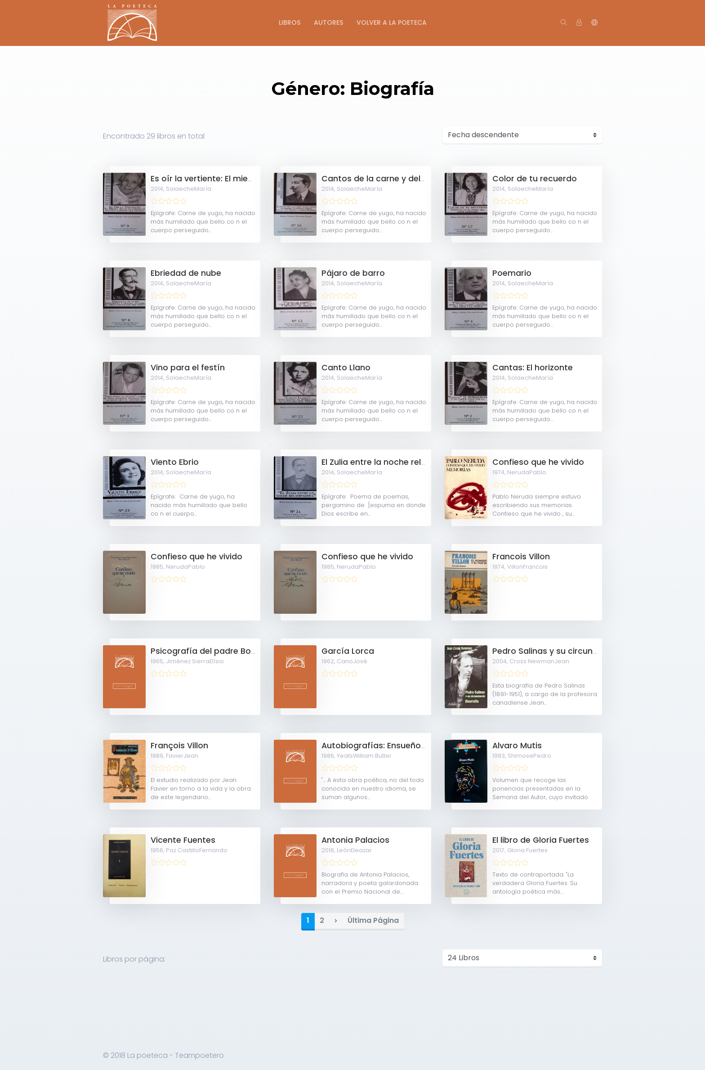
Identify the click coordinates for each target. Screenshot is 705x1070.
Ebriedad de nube (186, 273)
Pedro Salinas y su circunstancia (557, 651)
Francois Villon (521, 556)
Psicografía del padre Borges (210, 651)
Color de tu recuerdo (534, 178)
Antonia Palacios (355, 840)
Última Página (373, 920)
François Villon (179, 745)
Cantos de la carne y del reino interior (397, 178)
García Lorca (347, 651)
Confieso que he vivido (538, 462)
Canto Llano (345, 367)
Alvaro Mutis (517, 745)
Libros (289, 22)
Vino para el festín (188, 367)
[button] (594, 23)
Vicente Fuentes (183, 840)
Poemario (511, 273)
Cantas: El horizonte (532, 367)
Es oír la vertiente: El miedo (205, 178)
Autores (328, 22)
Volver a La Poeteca (392, 22)
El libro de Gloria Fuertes (540, 840)
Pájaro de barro (353, 273)
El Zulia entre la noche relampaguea (393, 462)
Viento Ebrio (175, 462)
